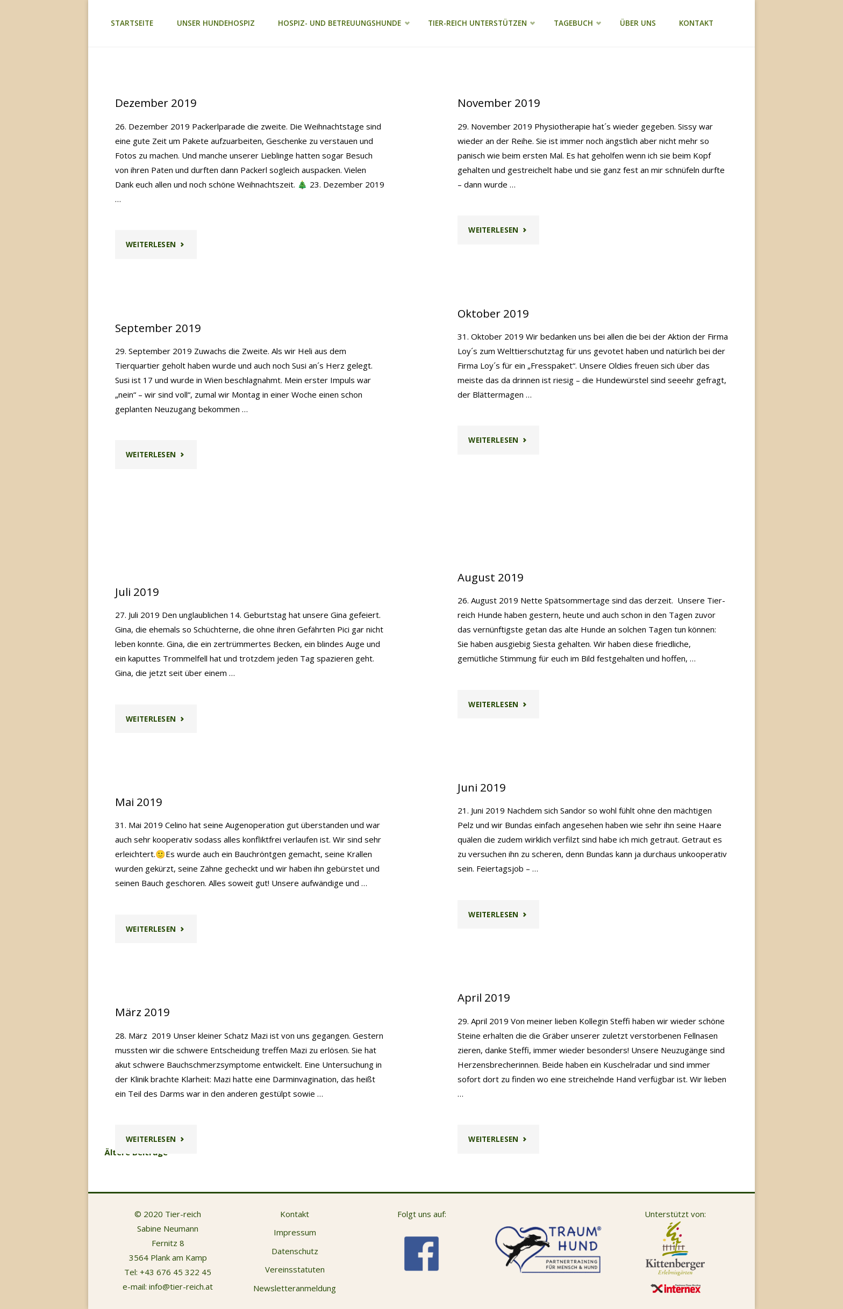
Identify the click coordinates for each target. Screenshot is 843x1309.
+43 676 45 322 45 (175, 1272)
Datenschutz (295, 1251)
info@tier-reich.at (181, 1286)
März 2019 (142, 1011)
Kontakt (294, 1214)
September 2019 (158, 327)
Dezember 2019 (156, 102)
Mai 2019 (138, 801)
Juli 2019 (137, 591)
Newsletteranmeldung (294, 1288)
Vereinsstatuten (295, 1269)
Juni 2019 (482, 787)
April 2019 (484, 997)
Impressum (295, 1232)
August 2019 (491, 577)
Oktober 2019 (493, 313)
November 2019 (499, 102)
